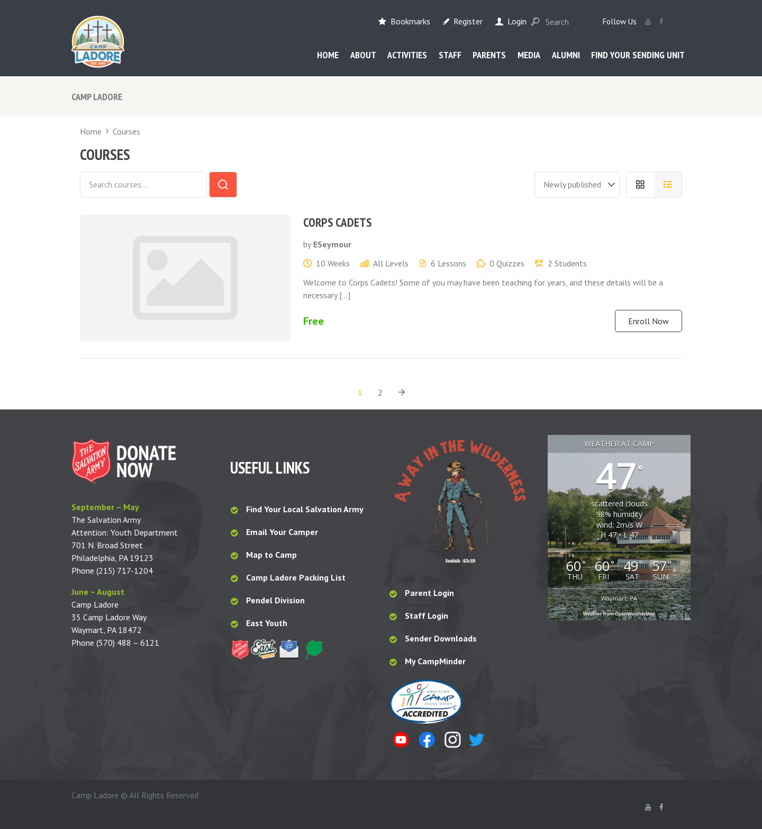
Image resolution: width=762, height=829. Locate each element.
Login (517, 21)
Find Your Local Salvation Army (305, 509)
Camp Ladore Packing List (297, 577)
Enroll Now (648, 321)
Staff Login (426, 615)
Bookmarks (410, 21)
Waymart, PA (619, 598)
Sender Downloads (441, 638)
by (307, 244)
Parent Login (429, 592)
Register (468, 21)
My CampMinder (435, 661)
